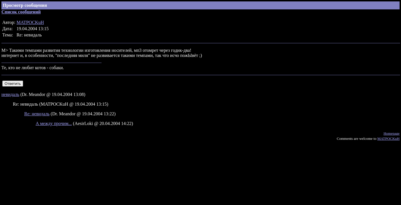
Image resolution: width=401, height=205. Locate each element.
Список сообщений (21, 11)
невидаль (10, 94)
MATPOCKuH (30, 22)
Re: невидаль (37, 113)
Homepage (392, 133)
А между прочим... (54, 123)
